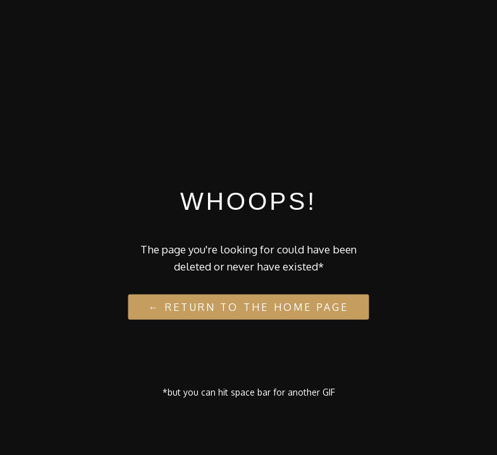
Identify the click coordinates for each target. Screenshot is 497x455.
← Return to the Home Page (249, 306)
